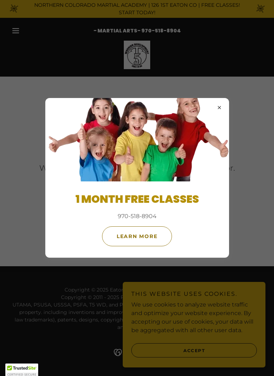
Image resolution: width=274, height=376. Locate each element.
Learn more (137, 236)
